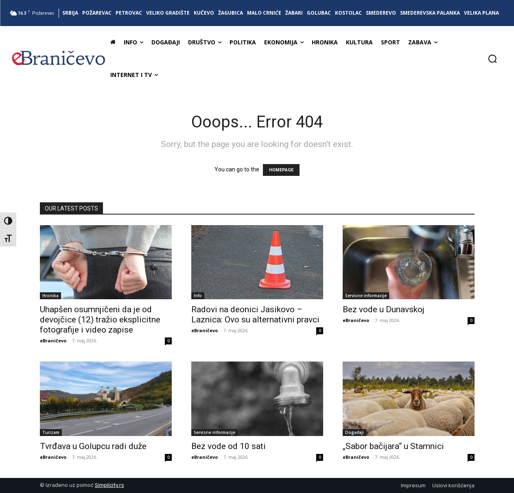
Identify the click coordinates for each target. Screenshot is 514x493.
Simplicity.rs (109, 485)
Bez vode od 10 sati (228, 446)
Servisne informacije (366, 295)
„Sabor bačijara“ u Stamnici (393, 446)
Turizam (50, 432)
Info (198, 295)
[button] (492, 58)
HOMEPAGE (281, 170)
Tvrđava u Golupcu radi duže (93, 446)
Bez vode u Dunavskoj (383, 309)
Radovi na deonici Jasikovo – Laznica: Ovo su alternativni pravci (255, 314)
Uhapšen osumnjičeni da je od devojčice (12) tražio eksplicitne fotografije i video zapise (100, 320)
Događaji (354, 432)
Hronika (50, 295)
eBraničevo (53, 340)
